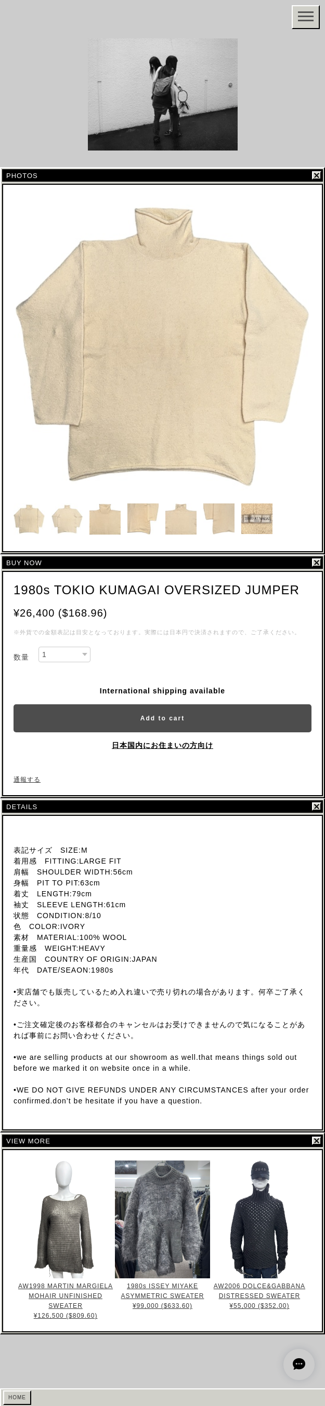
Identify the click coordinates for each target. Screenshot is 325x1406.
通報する (27, 779)
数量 (21, 657)
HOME (17, 1397)
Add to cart (162, 718)
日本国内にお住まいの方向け (162, 745)
